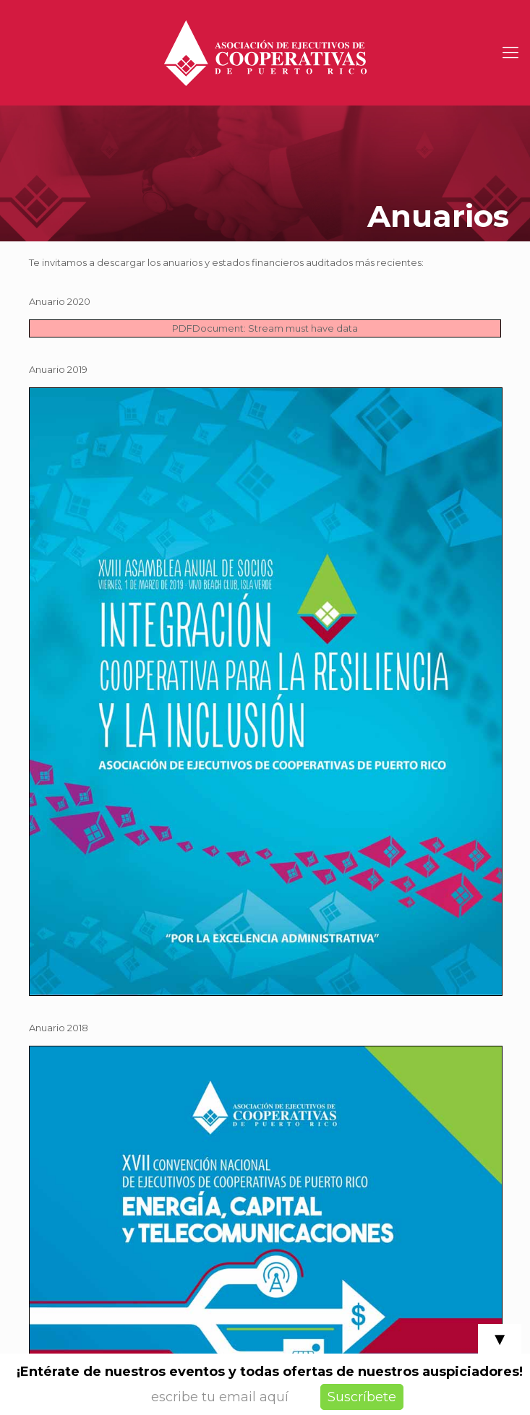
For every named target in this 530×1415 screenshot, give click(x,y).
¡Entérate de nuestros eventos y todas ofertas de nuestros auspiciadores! (270, 1372)
